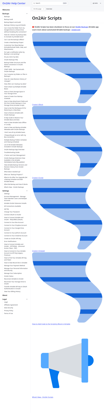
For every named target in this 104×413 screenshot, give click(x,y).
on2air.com (76, 30)
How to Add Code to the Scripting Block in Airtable (67, 288)
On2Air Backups (81, 27)
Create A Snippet (67, 215)
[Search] (50, 3)
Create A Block (67, 69)
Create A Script (67, 142)
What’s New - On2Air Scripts (67, 361)
